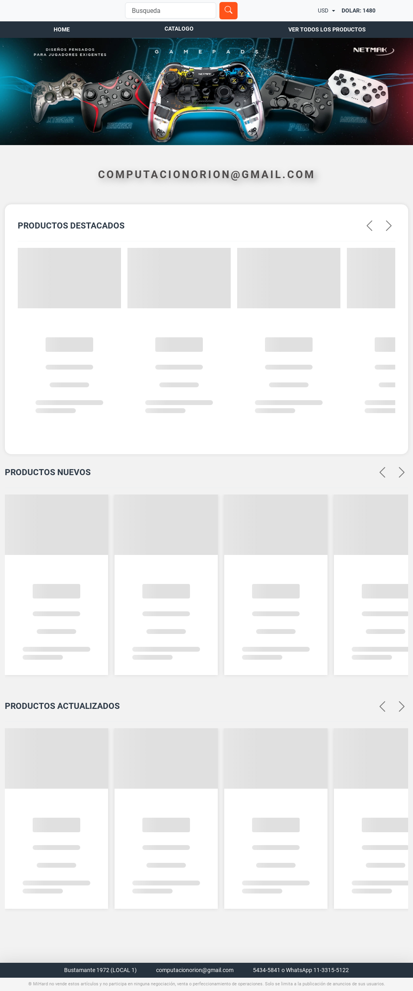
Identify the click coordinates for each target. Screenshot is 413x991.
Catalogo (179, 57)
